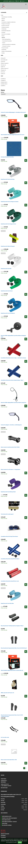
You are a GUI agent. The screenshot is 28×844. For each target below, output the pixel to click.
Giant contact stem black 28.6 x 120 (9, 759)
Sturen (3, 42)
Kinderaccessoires (5, 27)
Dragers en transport (5, 23)
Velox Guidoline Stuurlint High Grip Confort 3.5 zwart (12, 134)
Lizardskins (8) (4, 59)
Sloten (2, 35)
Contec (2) (3, 65)
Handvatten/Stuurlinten (7, 41)
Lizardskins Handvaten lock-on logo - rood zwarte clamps (13, 357)
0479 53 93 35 (6, 784)
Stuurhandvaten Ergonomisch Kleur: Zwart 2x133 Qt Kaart (14, 648)
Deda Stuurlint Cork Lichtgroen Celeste (9, 201)
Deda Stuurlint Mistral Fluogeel (8, 246)
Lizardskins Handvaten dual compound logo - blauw (12, 380)
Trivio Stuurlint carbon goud (7, 514)
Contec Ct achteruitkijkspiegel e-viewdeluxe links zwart (13, 112)
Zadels (3, 53)
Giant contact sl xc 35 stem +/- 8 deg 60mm (10, 469)
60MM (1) (3, 85)
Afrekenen (22, 1)
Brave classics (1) (4, 68)
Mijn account (12, 1)
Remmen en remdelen (5, 34)
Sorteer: (2, 92)
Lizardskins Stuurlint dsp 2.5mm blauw (9, 536)
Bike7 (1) (3, 66)
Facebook (3, 830)
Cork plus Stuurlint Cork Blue (7, 157)
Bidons (3, 20)
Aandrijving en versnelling (6, 16)
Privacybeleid (3, 837)
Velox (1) (3, 73)
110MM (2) (3, 78)
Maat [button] (14, 76)
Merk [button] (14, 55)
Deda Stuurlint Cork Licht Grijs (7, 179)
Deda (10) (3, 58)
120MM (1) (3, 80)
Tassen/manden (4, 47)
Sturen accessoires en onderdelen (8, 44)
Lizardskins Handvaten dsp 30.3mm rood (10, 581)
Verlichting (3, 49)
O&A (2, 15)
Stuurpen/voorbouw (6, 46)
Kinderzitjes (3, 28)
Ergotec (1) (3, 70)
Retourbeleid (3, 835)
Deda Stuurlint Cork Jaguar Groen (8, 223)
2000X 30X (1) (4, 82)
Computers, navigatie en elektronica (8, 22)
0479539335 (6, 1)
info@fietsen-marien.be (7, 785)
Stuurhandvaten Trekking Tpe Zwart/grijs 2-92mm (12, 625)
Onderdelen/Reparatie (5, 30)
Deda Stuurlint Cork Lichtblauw (8, 313)
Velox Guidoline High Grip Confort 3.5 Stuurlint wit (12, 670)
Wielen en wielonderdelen (6, 51)
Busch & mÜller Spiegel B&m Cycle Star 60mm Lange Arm (13, 402)
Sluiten (20, 842)
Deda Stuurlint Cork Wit (6, 268)
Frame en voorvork (5, 25)
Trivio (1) (3, 71)
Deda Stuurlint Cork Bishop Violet (8, 491)
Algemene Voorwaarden (5, 833)
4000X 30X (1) (4, 83)
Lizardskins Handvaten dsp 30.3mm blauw (10, 558)
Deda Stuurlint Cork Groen (7, 290)
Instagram (3, 832)
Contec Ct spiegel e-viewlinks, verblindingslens (11, 424)
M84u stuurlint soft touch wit (7, 692)
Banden (3, 18)
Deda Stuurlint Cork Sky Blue (7, 603)
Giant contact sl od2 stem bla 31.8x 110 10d (10, 447)
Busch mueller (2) (4, 63)
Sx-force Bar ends (5, 737)
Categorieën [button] (14, 12)
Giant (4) (3, 61)
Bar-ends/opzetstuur (6, 39)
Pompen (3, 32)
